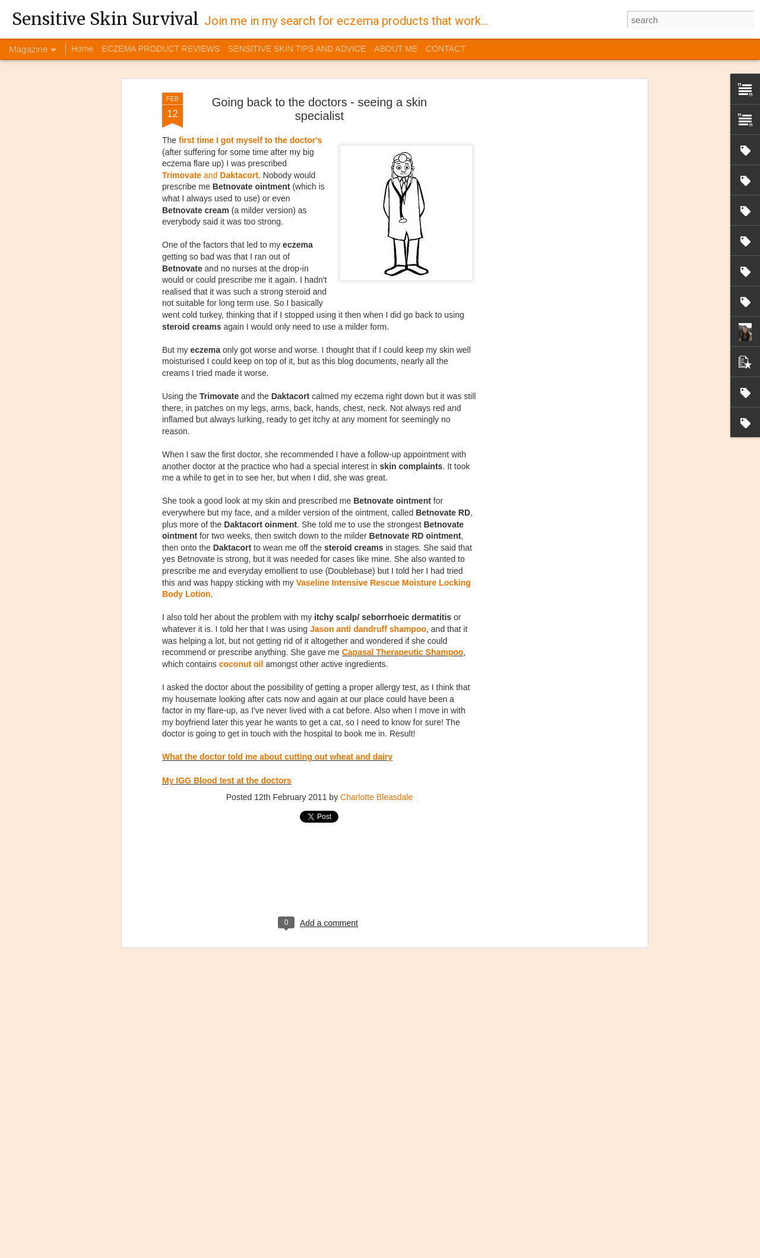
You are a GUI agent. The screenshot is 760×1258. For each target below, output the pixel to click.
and (210, 89)
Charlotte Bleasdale (376, 712)
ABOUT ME (395, 48)
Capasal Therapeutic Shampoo (403, 567)
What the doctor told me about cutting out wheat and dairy (277, 672)
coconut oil (241, 578)
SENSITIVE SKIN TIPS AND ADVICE (297, 48)
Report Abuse (530, 1251)
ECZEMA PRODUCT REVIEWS (161, 48)
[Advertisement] (542, 194)
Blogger (495, 1251)
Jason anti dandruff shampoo (368, 543)
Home (82, 48)
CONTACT (446, 48)
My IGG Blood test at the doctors (227, 695)
